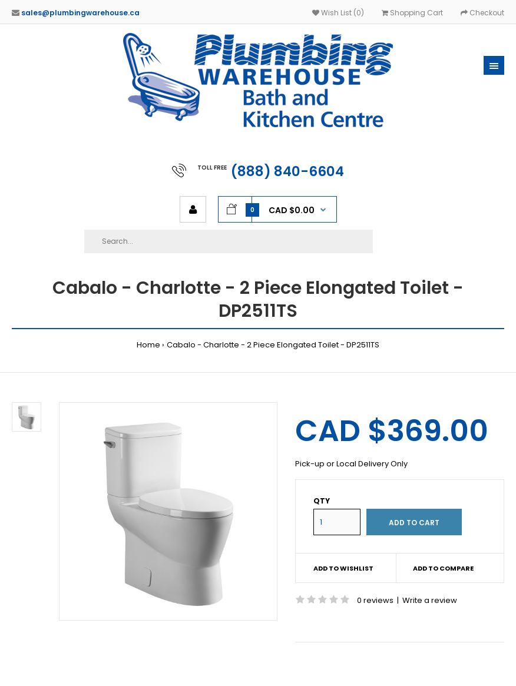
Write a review (429, 600)
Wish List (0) (338, 13)
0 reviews (375, 600)
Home (148, 344)
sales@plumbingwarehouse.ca (80, 13)
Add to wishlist (343, 568)
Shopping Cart (412, 13)
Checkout (482, 13)
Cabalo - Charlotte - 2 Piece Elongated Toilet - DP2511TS (273, 344)
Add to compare (443, 568)
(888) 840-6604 (287, 171)
